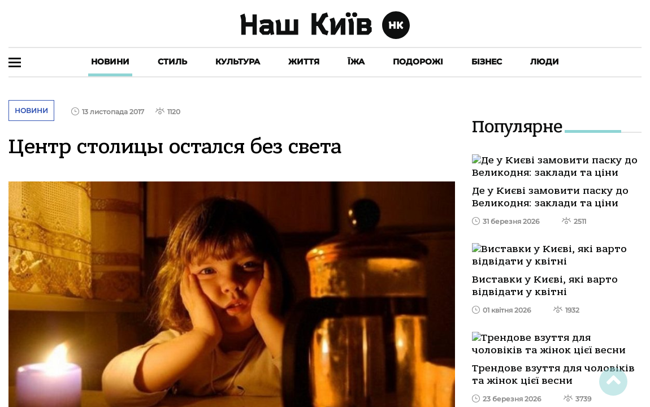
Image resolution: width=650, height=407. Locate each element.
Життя (303, 62)
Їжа (356, 62)
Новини (110, 62)
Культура (237, 62)
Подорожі (418, 62)
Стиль (172, 62)
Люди (544, 62)
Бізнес (486, 62)
